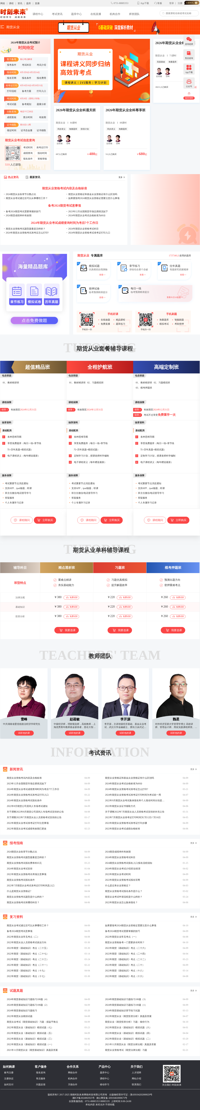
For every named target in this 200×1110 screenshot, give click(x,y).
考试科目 (26, 65)
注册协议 (8, 1078)
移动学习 (104, 1084)
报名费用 (41, 78)
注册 (180, 3)
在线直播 (95, 14)
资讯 (20, 3)
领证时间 (11, 130)
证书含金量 (26, 130)
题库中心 (76, 14)
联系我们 (136, 1084)
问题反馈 (40, 1084)
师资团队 (134, 14)
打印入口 (41, 91)
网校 (2, 3)
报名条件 (26, 78)
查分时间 (27, 117)
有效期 (42, 117)
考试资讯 (57, 14)
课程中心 (38, 14)
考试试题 (11, 104)
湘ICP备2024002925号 (83, 1098)
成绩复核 (11, 117)
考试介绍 (41, 65)
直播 (37, 3)
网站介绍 (136, 1078)
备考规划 (26, 104)
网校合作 (72, 1072)
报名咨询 (40, 1072)
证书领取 (41, 130)
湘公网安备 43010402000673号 (112, 1098)
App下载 (144, 3)
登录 (171, 3)
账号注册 (8, 1072)
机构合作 (115, 14)
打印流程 (11, 91)
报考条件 (11, 65)
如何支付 (8, 1084)
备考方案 (26, 91)
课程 (11, 3)
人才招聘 (136, 1072)
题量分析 (41, 104)
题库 (28, 3)
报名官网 (11, 78)
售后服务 (40, 1078)
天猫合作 (72, 1084)
